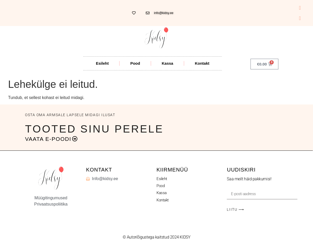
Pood (135, 63)
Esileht (102, 63)
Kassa (167, 63)
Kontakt (202, 63)
